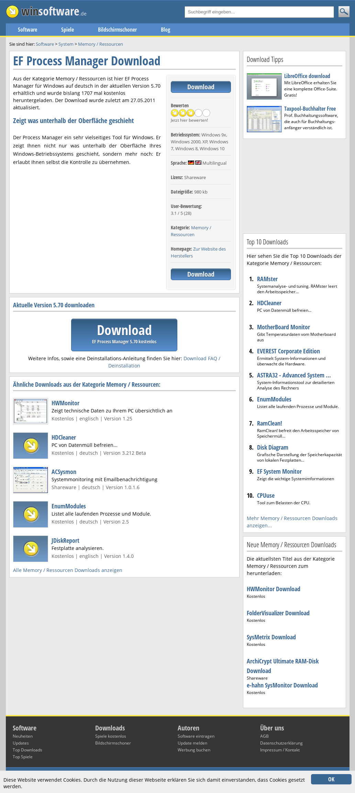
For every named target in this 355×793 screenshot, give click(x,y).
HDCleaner (64, 437)
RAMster (267, 279)
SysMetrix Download (271, 637)
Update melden (192, 743)
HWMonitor (65, 403)
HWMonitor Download (273, 589)
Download (200, 86)
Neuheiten (23, 736)
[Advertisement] (294, 185)
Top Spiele (23, 757)
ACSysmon (64, 471)
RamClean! (269, 423)
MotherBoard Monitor (283, 327)
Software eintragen (196, 736)
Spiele (67, 29)
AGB (264, 736)
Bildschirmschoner (117, 29)
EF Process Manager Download (86, 60)
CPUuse (266, 495)
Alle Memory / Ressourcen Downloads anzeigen (67, 570)
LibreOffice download (307, 76)
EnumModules (69, 506)
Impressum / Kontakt (280, 750)
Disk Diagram (272, 447)
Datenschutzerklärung (281, 743)
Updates (21, 743)
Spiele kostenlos (110, 736)
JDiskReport (65, 540)
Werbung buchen (194, 750)
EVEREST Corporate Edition (288, 351)
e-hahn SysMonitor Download (282, 685)
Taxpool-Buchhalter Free (310, 108)
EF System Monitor (279, 471)
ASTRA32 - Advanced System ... (294, 375)
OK (331, 779)
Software (27, 29)
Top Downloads (27, 750)
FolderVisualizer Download (278, 613)
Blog (165, 29)
